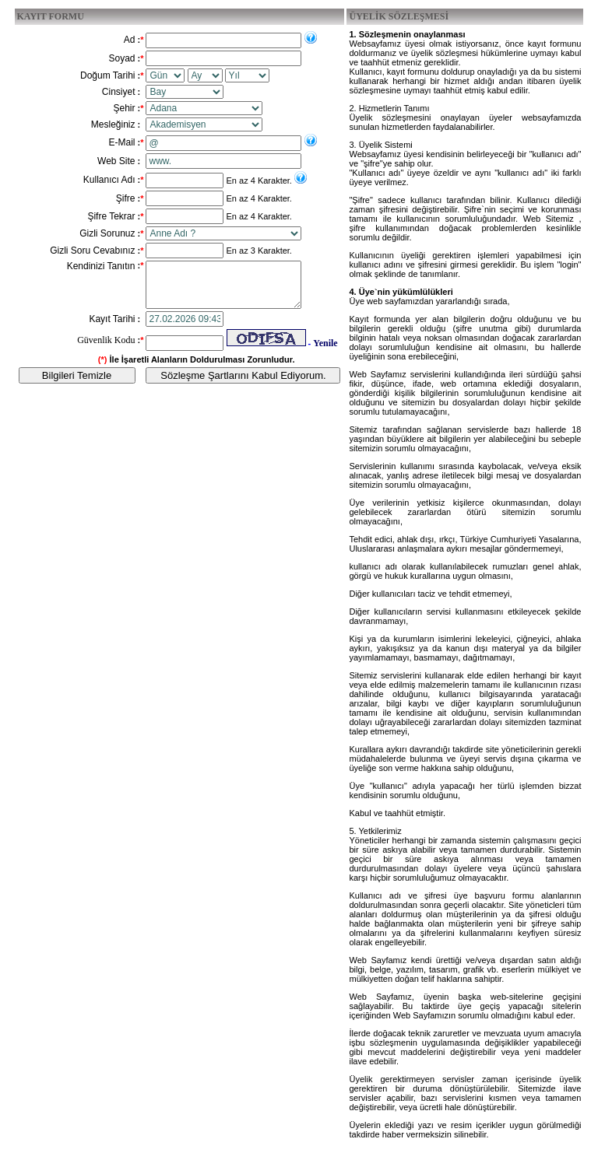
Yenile (325, 352)
